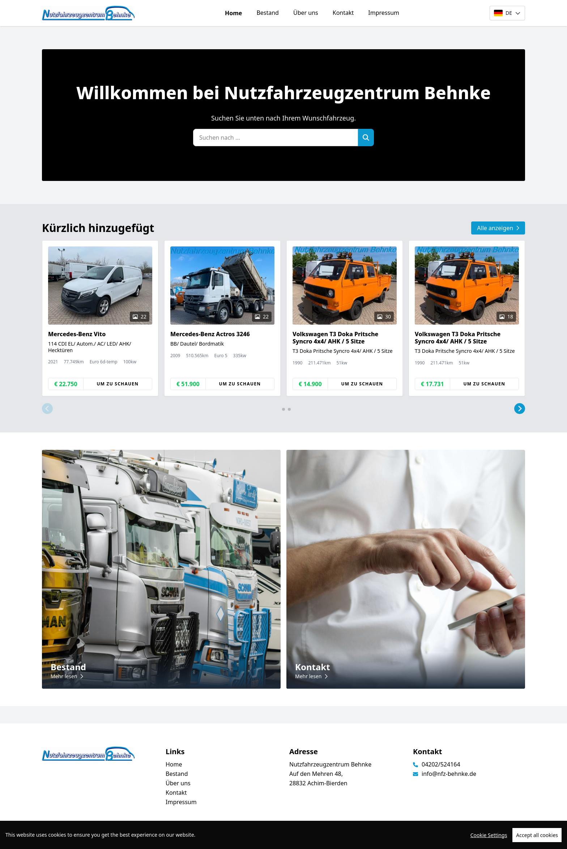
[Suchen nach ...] (275, 137)
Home (233, 13)
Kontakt (343, 13)
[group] (100, 318)
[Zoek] (366, 137)
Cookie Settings (488, 836)
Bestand (267, 13)
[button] (47, 408)
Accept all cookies (537, 836)
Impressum (383, 13)
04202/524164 (441, 764)
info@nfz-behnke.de (449, 774)
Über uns (305, 13)
